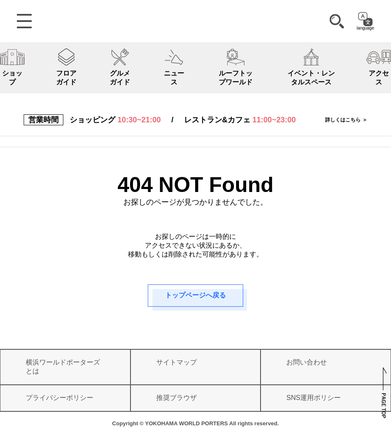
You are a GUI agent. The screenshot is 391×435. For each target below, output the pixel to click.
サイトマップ (176, 362)
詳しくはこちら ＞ (346, 120)
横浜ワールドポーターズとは (63, 367)
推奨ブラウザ (176, 397)
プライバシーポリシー (59, 397)
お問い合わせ (306, 362)
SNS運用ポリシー (313, 397)
